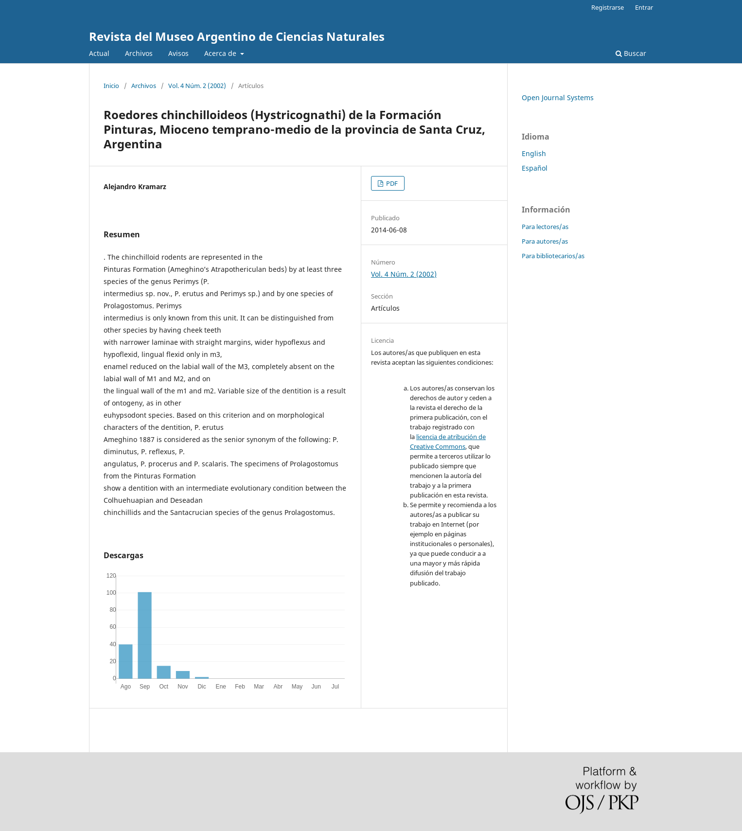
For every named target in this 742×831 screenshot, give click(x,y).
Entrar (644, 7)
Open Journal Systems (558, 97)
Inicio (111, 85)
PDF (391, 183)
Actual (99, 53)
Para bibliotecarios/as (553, 255)
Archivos (139, 53)
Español (535, 168)
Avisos (178, 53)
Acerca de (221, 53)
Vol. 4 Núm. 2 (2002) (197, 85)
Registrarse (607, 7)
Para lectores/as (545, 226)
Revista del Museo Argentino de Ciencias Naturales (237, 36)
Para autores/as (545, 241)
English (534, 153)
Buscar (631, 53)
